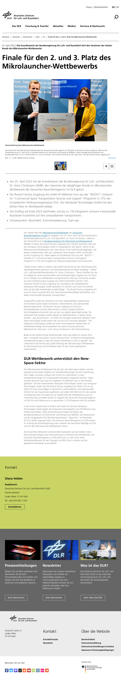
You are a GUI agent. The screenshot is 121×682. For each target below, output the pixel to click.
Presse (89, 7)
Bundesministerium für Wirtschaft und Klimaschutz (67, 241)
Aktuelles (58, 25)
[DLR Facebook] (7, 671)
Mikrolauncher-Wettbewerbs (56, 232)
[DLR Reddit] (24, 671)
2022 (37, 37)
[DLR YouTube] (29, 671)
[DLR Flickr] (42, 671)
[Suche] (116, 17)
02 (44, 37)
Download (112, 158)
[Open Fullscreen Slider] (112, 166)
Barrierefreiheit (101, 7)
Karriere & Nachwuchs (92, 25)
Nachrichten (27, 37)
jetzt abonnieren (16, 597)
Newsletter (48, 643)
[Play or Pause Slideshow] (106, 166)
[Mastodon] (15, 671)
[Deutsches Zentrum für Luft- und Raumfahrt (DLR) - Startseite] (21, 16)
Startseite (5, 37)
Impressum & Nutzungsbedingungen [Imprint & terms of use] (97, 650)
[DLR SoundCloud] (47, 671)
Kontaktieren (14, 506)
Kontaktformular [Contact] (50, 639)
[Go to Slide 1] (60, 166)
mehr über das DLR (92, 597)
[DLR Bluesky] (11, 671)
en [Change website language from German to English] (117, 7)
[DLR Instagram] (38, 671)
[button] (60, 120)
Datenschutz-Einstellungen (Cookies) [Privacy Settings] (97, 646)
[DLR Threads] (20, 671)
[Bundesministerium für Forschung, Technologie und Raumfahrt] (93, 675)
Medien (72, 25)
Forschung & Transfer (37, 25)
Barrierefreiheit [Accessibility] (88, 639)
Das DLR (16, 25)
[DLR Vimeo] (33, 671)
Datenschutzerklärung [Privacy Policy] (91, 643)
